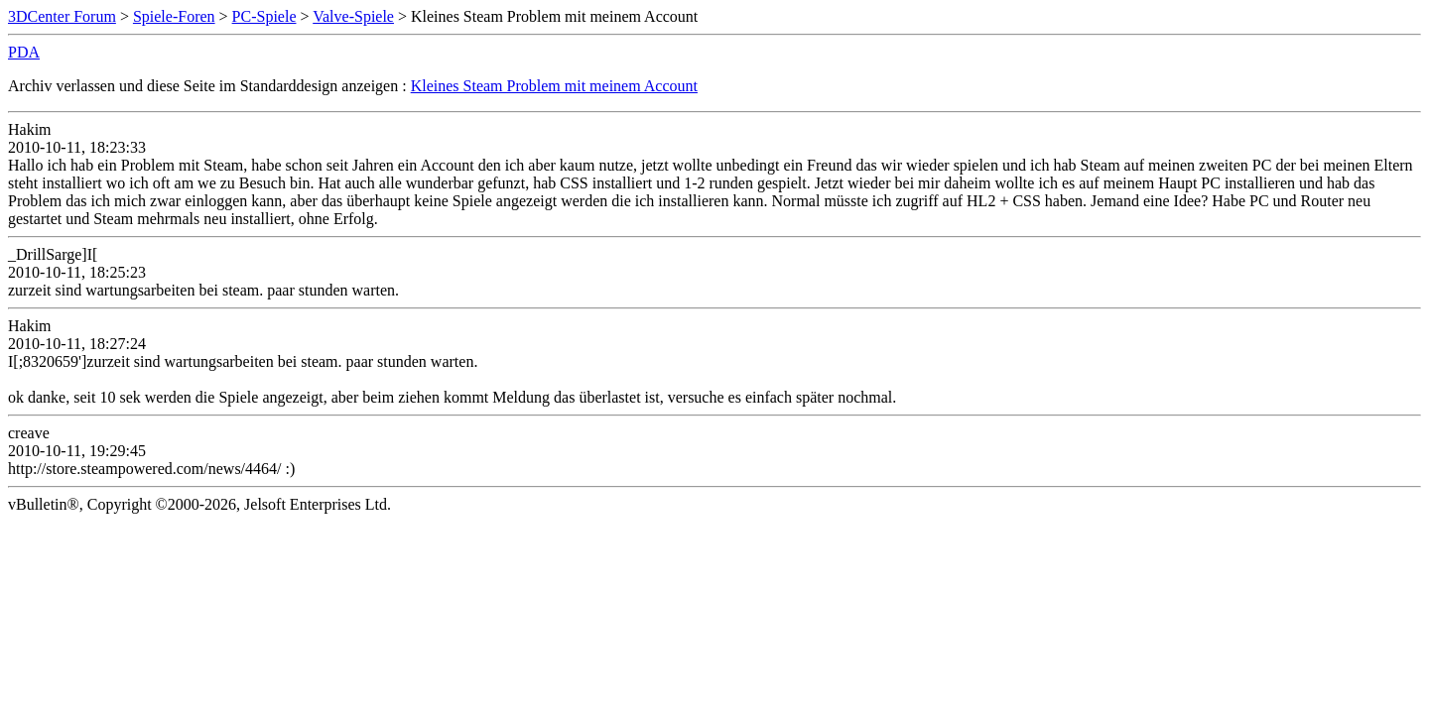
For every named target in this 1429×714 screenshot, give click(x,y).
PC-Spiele (264, 16)
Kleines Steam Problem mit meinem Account (554, 85)
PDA (24, 52)
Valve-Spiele (353, 16)
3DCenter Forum (62, 16)
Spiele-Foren (174, 16)
